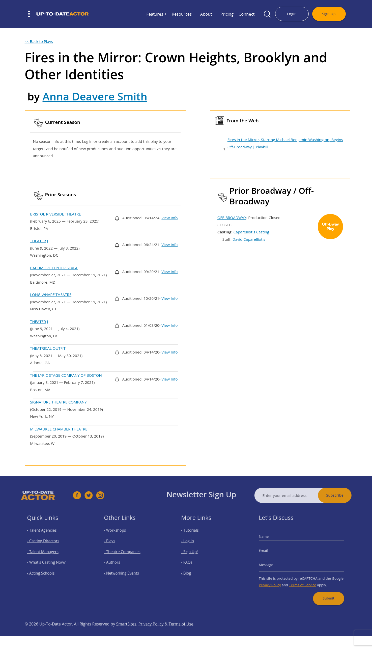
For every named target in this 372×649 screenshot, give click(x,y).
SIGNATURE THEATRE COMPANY (58, 401)
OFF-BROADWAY (231, 217)
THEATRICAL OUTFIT (48, 348)
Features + (156, 14)
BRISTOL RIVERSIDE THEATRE (55, 214)
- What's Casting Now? (48, 562)
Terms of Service (302, 581)
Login (292, 13)
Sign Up (328, 13)
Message (272, 564)
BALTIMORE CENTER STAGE (54, 267)
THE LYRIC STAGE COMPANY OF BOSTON (66, 375)
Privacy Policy (275, 581)
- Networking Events (124, 571)
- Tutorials (193, 535)
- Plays (114, 544)
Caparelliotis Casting (251, 231)
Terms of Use (181, 634)
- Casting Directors (45, 544)
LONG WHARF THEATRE (50, 294)
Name (270, 540)
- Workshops (118, 535)
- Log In (191, 544)
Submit (324, 592)
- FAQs (191, 562)
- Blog (190, 571)
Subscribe (344, 495)
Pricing (227, 14)
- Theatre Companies (124, 553)
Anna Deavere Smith (95, 96)
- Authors (116, 562)
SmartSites (126, 634)
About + (207, 14)
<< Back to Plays (39, 41)
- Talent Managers (45, 553)
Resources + (183, 14)
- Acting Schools (43, 571)
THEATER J (39, 240)
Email (270, 552)
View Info (169, 217)
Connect (247, 14)
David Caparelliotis (249, 239)
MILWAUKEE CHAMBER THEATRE (58, 428)
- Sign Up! (193, 553)
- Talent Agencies (44, 535)
